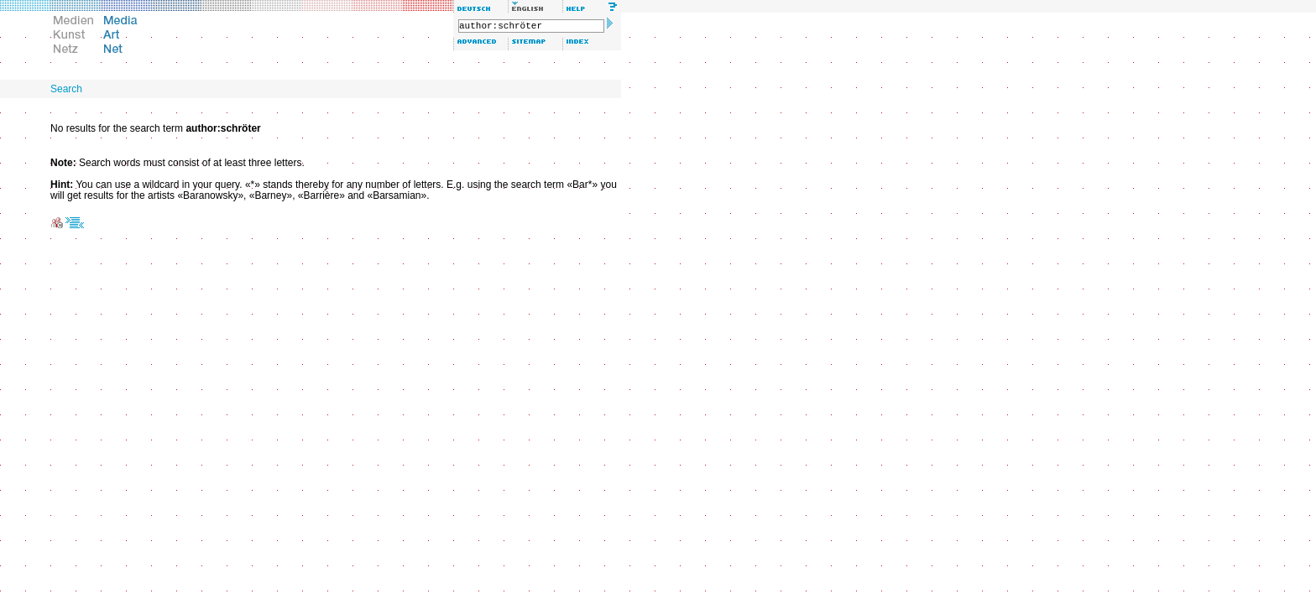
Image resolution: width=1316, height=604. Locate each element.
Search (66, 89)
